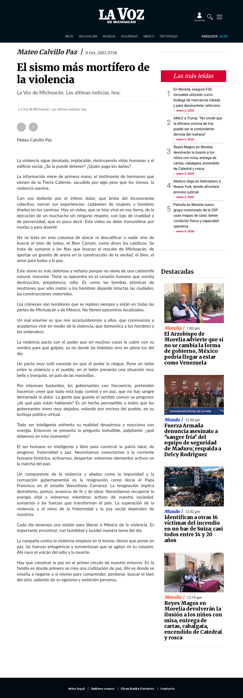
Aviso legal (76, 688)
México (149, 36)
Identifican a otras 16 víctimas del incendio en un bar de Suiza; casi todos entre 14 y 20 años (193, 528)
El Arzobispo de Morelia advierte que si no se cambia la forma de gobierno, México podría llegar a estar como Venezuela (193, 348)
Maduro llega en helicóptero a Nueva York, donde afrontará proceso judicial (197, 186)
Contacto (167, 688)
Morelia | (174, 328)
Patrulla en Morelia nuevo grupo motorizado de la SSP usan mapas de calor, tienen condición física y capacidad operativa (196, 215)
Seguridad (129, 36)
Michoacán (88, 36)
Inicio (69, 36)
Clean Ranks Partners (137, 688)
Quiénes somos (103, 688)
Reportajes (169, 36)
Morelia (109, 36)
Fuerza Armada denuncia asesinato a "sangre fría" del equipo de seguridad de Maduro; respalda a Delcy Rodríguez (192, 440)
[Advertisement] (85, 633)
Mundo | (174, 419)
